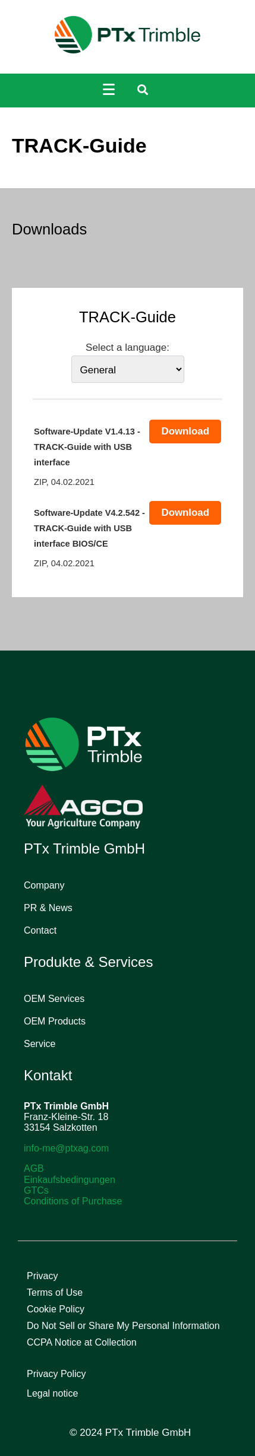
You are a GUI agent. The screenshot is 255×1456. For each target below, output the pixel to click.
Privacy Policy (56, 1374)
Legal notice (52, 1393)
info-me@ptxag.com (66, 1148)
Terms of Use (55, 1292)
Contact (40, 930)
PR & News (48, 908)
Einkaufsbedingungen (69, 1180)
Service (39, 1044)
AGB (34, 1168)
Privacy (42, 1276)
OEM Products (55, 1021)
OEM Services (54, 999)
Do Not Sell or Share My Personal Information (123, 1326)
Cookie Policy (55, 1309)
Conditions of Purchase (73, 1201)
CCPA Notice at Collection (82, 1342)
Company (44, 885)
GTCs (36, 1190)
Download (185, 431)
